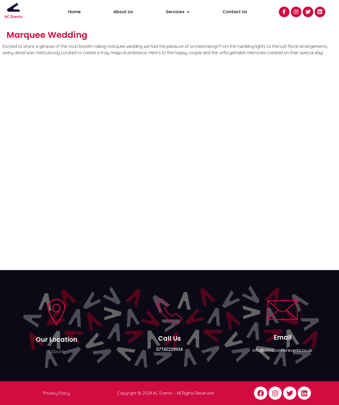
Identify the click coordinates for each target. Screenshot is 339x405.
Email (283, 337)
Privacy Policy (56, 393)
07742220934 (169, 349)
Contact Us (234, 12)
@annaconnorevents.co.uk (286, 350)
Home (74, 12)
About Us (123, 12)
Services (178, 12)
